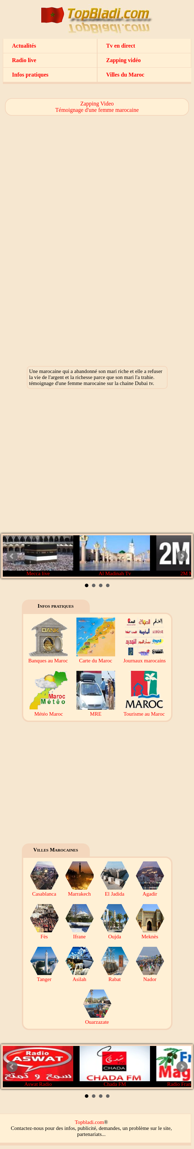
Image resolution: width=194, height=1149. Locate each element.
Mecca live (38, 555)
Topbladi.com (89, 1122)
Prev (12, 556)
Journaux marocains (144, 657)
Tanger (44, 976)
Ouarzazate (97, 1019)
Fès (44, 933)
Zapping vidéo (123, 60)
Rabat (115, 976)
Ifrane (79, 933)
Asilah (79, 976)
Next (182, 556)
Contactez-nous (27, 1128)
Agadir (150, 891)
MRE (95, 711)
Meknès (150, 933)
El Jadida (115, 891)
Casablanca (44, 891)
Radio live (24, 60)
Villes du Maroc (125, 75)
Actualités (24, 46)
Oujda (115, 933)
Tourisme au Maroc (144, 711)
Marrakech (79, 891)
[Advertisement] (97, 168)
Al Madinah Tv (115, 555)
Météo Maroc (48, 711)
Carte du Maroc (95, 657)
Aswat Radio (38, 1066)
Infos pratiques (30, 75)
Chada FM (115, 1066)
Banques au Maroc (48, 657)
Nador (150, 976)
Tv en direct (120, 46)
